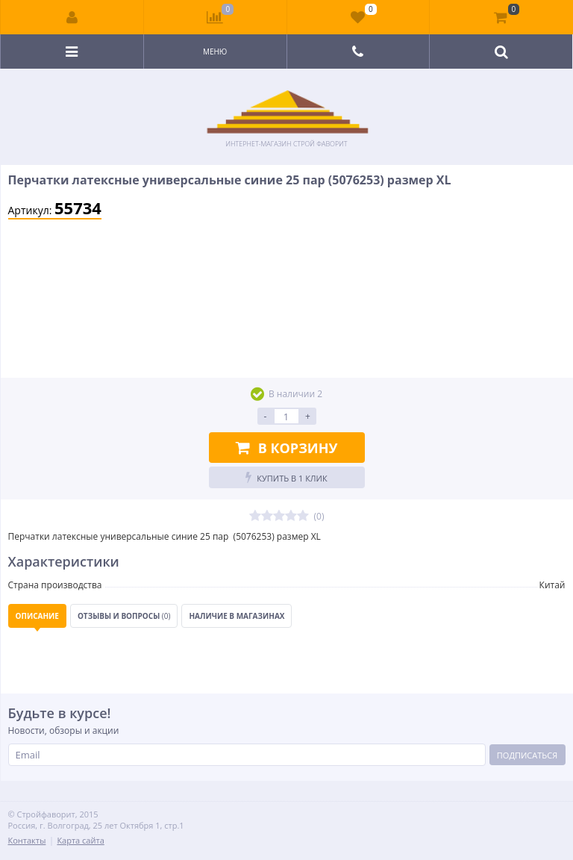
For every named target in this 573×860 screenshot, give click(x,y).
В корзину (287, 448)
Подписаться (527, 755)
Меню (215, 51)
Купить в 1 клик (286, 477)
